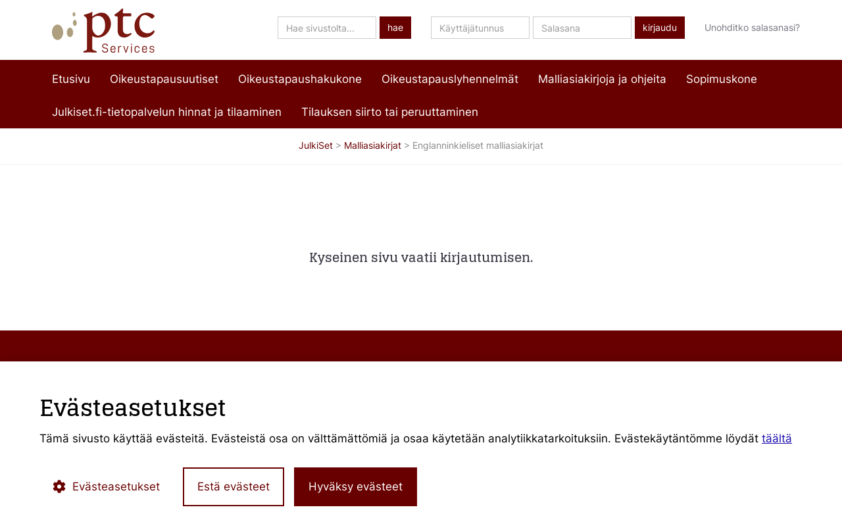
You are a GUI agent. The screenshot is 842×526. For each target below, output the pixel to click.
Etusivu (71, 79)
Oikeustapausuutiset (164, 79)
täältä (777, 438)
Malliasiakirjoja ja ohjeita (602, 79)
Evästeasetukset (106, 487)
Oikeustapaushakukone (300, 79)
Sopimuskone (721, 79)
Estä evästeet (233, 486)
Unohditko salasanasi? (752, 27)
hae (395, 27)
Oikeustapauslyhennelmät (450, 79)
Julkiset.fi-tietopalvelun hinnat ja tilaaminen (167, 111)
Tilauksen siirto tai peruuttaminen (389, 111)
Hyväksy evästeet (356, 486)
